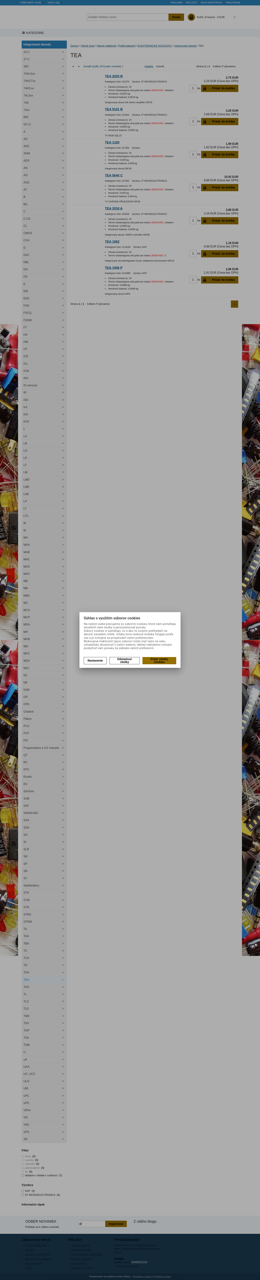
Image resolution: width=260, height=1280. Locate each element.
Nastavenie (95, 660)
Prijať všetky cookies (159, 661)
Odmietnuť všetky (124, 661)
